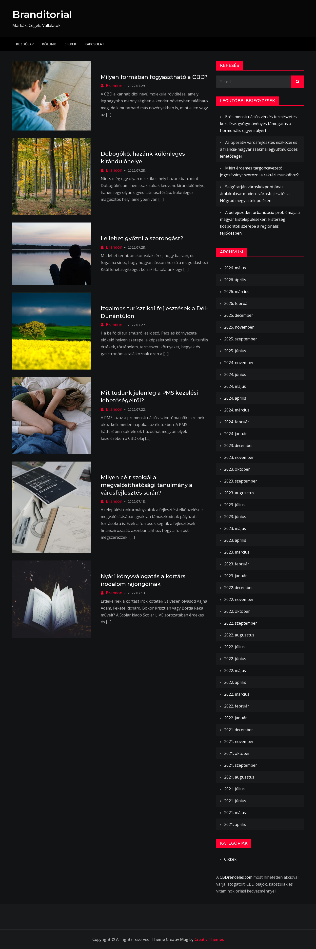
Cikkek (70, 43)
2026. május (235, 267)
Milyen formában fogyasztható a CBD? (154, 77)
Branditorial (44, 14)
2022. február (236, 705)
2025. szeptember (240, 338)
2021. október (237, 753)
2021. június (235, 800)
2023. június (235, 516)
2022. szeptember (240, 623)
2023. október (237, 469)
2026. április (235, 279)
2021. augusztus (239, 777)
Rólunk (49, 43)
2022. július (234, 646)
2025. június (235, 350)
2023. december (238, 445)
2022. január (235, 717)
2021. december (238, 729)
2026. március (236, 291)
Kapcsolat (94, 43)
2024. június (235, 374)
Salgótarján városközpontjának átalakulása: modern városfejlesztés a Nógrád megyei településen (255, 193)
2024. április (235, 398)
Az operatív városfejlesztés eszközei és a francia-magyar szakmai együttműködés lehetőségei (259, 149)
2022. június (235, 658)
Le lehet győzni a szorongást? (142, 238)
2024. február (236, 421)
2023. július (234, 504)
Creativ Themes (209, 939)
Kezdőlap (25, 43)
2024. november (239, 362)
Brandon (114, 85)
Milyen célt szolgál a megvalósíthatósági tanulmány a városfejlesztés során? (146, 485)
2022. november (239, 599)
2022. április (235, 682)
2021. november (239, 741)
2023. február (236, 563)
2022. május (235, 670)
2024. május (235, 386)
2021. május (235, 812)
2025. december (238, 315)
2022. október (237, 611)
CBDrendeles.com (236, 877)
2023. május (235, 528)
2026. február (236, 303)
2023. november (239, 457)
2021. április (235, 824)
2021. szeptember (240, 765)
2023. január (235, 575)
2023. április (235, 540)
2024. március (236, 409)
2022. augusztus (239, 634)
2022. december (238, 587)
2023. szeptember (240, 481)
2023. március (236, 552)
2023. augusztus (239, 492)
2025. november (239, 327)
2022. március (236, 694)
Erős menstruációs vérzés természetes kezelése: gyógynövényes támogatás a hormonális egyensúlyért (258, 123)
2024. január (235, 433)
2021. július (234, 788)
